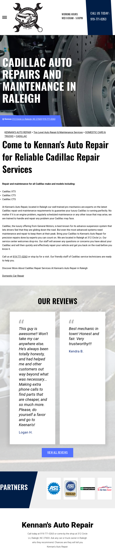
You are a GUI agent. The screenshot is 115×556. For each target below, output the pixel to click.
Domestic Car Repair (13, 275)
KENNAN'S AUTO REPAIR (17, 132)
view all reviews (57, 452)
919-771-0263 (98, 19)
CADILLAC (21, 136)
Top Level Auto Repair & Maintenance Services (58, 132)
